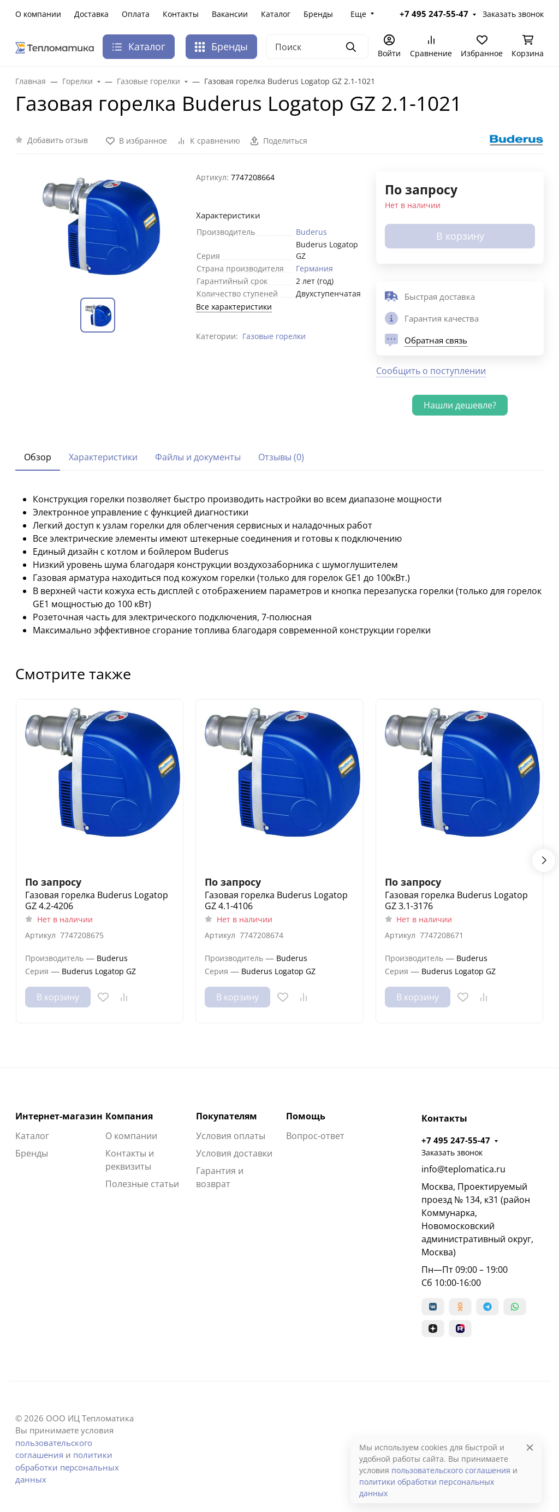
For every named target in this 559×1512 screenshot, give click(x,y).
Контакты (181, 14)
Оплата (136, 14)
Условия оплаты (230, 1136)
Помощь (305, 1116)
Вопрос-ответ (315, 1136)
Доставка (91, 14)
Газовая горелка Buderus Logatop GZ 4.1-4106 (276, 900)
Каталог (275, 14)
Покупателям (226, 1116)
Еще (358, 14)
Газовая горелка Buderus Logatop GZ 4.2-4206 (96, 900)
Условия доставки (234, 1153)
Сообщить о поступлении (431, 371)
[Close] (530, 1447)
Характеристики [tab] (103, 457)
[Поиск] (317, 46)
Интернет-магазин (59, 1116)
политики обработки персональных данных (67, 1467)
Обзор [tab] (37, 457)
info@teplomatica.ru (463, 1169)
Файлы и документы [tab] (198, 457)
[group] (99, 225)
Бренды (318, 14)
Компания (129, 1116)
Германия (314, 268)
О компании (38, 14)
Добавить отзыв (57, 140)
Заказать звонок (513, 14)
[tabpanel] (279, 565)
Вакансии (230, 14)
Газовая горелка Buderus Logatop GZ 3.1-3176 (456, 900)
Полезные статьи (142, 1184)
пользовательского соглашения (450, 1470)
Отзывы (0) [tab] (281, 457)
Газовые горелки (274, 336)
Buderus (311, 232)
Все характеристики (234, 306)
